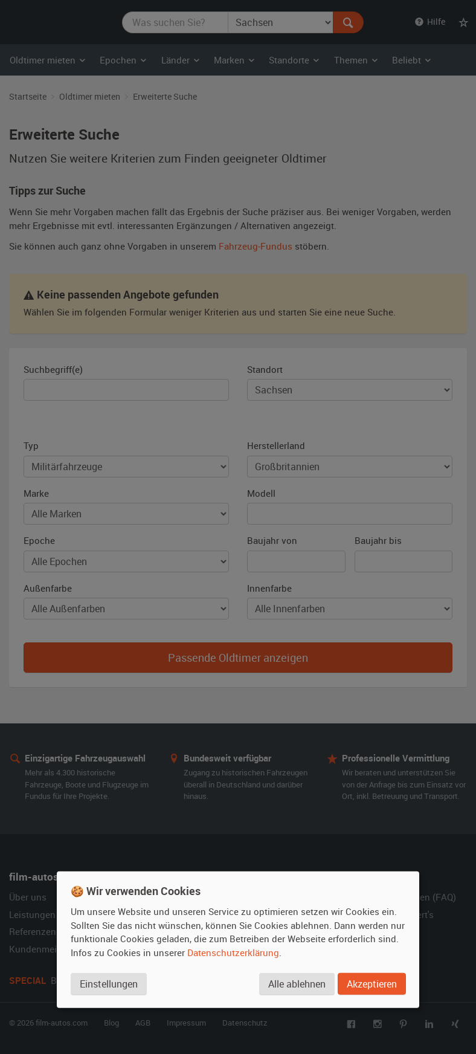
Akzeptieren (372, 984)
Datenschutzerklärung (233, 952)
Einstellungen (109, 984)
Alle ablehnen (297, 984)
